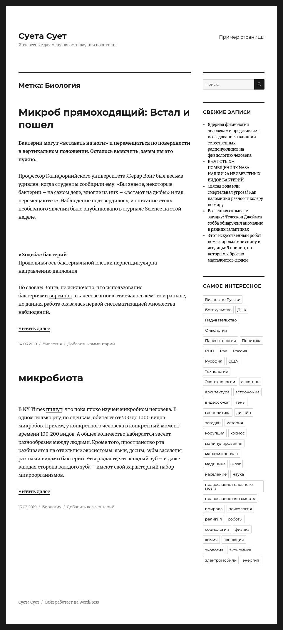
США (233, 361)
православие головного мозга (229, 486)
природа (214, 508)
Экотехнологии (220, 381)
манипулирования (223, 443)
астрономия (247, 392)
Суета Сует (43, 36)
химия (211, 539)
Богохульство (218, 309)
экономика (240, 550)
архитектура (217, 392)
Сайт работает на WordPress (72, 602)
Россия (240, 350)
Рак (223, 350)
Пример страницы (241, 37)
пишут (54, 409)
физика (242, 529)
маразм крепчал (221, 453)
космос (237, 433)
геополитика (217, 412)
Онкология (216, 330)
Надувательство (221, 320)
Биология (52, 343)
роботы (235, 519)
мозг (236, 463)
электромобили (221, 560)
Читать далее (34, 328)
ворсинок (60, 296)
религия (213, 519)
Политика (251, 340)
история (235, 422)
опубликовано (100, 209)
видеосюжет (217, 402)
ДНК (241, 309)
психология (240, 508)
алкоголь (250, 381)
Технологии (216, 371)
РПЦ (209, 350)
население (216, 474)
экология (214, 550)
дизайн (243, 412)
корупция (215, 433)
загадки (213, 422)
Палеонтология (220, 340)
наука (238, 474)
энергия (251, 560)
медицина (215, 463)
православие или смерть (230, 498)
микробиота (51, 378)
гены (240, 402)
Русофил (213, 361)
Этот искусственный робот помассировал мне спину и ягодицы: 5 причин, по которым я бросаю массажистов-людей (234, 248)
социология (217, 529)
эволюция (234, 539)
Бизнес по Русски (223, 299)
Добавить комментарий (91, 343)
